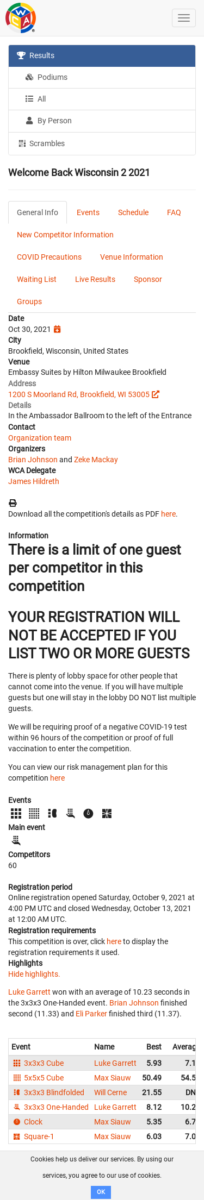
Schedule (133, 212)
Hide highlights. (34, 974)
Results (35, 55)
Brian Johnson (33, 459)
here (168, 514)
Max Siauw (112, 1077)
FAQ (174, 212)
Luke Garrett (29, 992)
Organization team (39, 437)
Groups (29, 301)
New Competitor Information (65, 234)
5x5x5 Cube (37, 1077)
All (35, 99)
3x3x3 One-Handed (50, 1107)
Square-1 (32, 1136)
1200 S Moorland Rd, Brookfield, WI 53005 (79, 394)
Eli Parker (91, 1013)
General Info (37, 212)
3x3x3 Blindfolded (47, 1092)
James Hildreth (33, 481)
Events (88, 212)
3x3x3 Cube (37, 1063)
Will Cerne (110, 1092)
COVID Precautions (49, 257)
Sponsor (148, 279)
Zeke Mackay (96, 459)
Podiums (46, 77)
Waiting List (37, 279)
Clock (26, 1121)
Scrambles (41, 143)
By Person (48, 120)
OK (101, 1192)
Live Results (95, 279)
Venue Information (131, 257)
